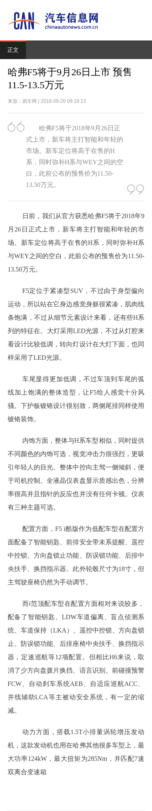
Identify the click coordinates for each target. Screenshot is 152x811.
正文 (13, 50)
